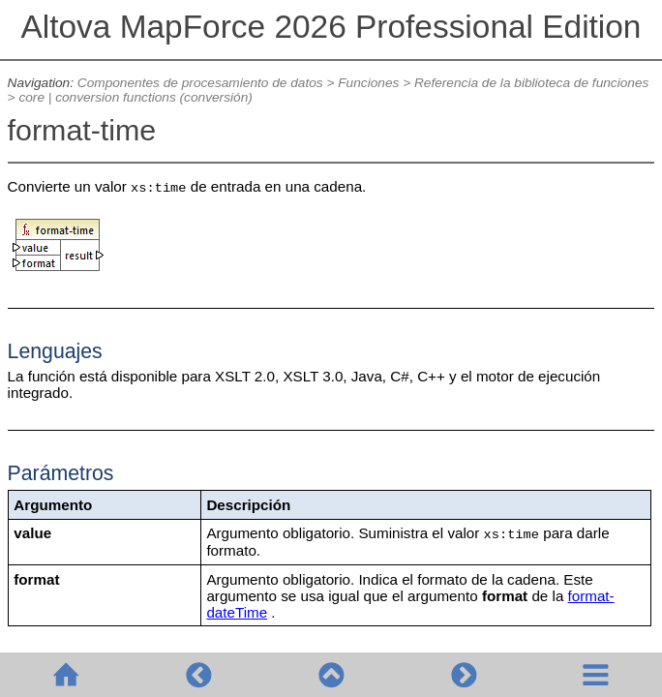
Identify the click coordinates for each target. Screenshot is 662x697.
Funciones (368, 83)
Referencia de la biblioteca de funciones (531, 83)
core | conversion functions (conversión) (135, 97)
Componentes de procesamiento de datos (200, 83)
